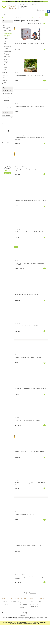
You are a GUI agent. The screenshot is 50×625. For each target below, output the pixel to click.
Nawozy (4, 74)
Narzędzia (4, 72)
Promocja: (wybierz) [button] (7, 107)
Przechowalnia (14, 604)
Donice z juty (6, 54)
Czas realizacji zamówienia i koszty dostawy (24, 606)
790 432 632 (24, 6)
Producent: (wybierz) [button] (7, 97)
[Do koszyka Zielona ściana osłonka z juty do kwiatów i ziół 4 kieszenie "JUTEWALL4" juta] (7, 173)
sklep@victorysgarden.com (27, 7)
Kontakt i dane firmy (34, 603)
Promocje (4, 83)
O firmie (31, 601)
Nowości (4, 82)
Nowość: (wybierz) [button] (6, 103)
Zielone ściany (7, 56)
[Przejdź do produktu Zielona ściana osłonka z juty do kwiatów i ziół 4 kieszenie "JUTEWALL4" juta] (7, 157)
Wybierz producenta (6, 115)
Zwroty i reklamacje (6, 604)
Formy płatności (23, 602)
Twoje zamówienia (15, 601)
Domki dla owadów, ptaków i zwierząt (8, 30)
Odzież (3, 70)
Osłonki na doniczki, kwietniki (6, 59)
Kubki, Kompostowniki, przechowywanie (7, 45)
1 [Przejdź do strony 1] (26, 592)
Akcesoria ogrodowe (6, 27)
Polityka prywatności (6, 603)
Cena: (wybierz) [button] (6, 100)
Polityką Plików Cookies (32, 622)
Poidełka (7, 41)
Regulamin (4, 601)
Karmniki (7, 40)
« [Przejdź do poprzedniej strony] (24, 592)
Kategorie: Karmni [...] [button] (7, 93)
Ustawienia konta (15, 603)
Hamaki (5, 62)
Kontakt (40, 601)
